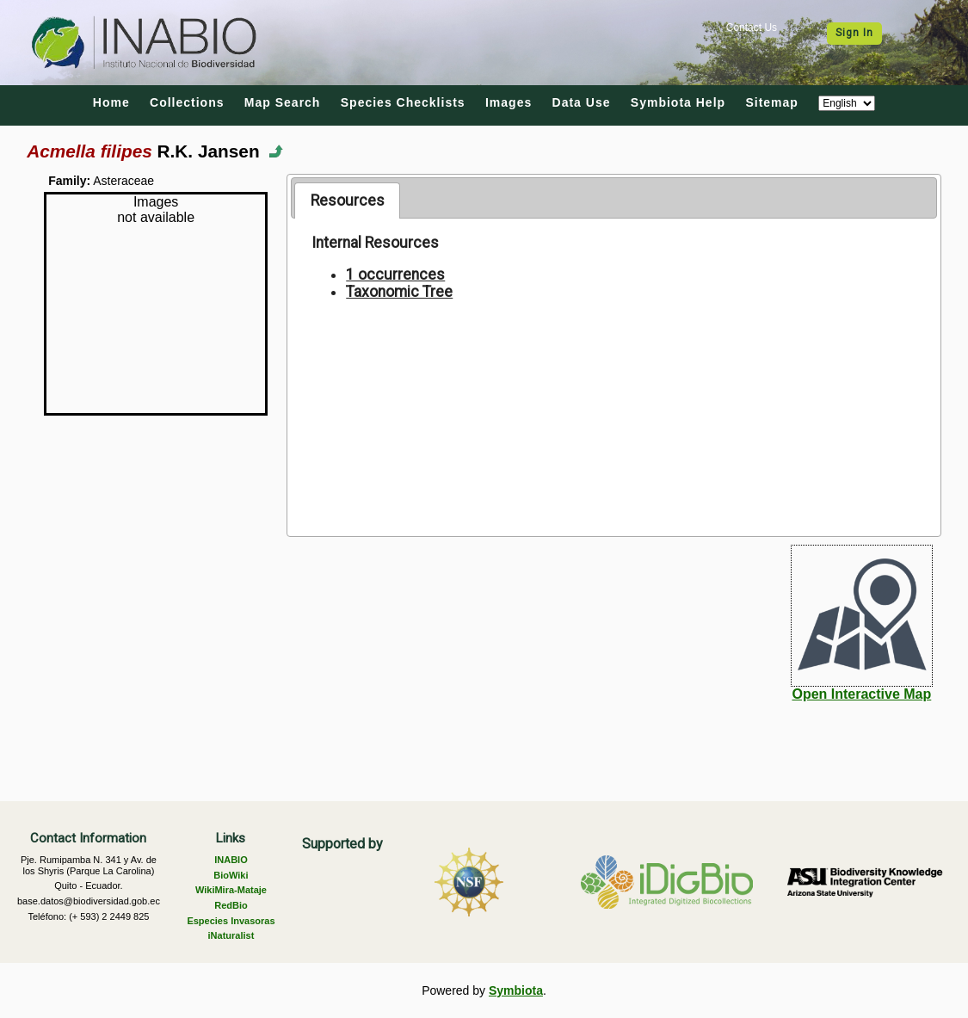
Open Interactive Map (861, 694)
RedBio (231, 905)
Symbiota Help (678, 102)
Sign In (854, 33)
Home (111, 102)
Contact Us (751, 28)
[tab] (347, 200)
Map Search (282, 102)
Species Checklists (403, 102)
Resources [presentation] (348, 200)
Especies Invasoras (230, 921)
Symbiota (516, 990)
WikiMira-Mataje (231, 890)
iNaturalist (231, 935)
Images (508, 102)
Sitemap (771, 102)
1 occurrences (395, 274)
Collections (187, 102)
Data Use (581, 102)
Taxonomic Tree (399, 291)
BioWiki (230, 875)
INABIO (231, 860)
